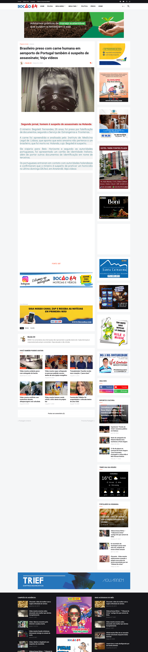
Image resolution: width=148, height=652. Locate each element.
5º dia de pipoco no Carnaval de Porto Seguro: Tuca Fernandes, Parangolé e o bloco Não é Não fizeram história (119, 452)
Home (19, 1)
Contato (33, 1)
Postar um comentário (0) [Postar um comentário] (56, 413)
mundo (32, 328)
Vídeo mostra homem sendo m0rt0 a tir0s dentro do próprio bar (55, 399)
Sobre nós (26, 1)
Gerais (32, 44)
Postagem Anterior (25, 421)
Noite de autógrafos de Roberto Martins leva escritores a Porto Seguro (119, 439)
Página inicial (24, 44)
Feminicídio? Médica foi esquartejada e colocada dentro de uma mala (80, 399)
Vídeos (92, 6)
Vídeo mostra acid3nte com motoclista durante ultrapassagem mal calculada (30, 399)
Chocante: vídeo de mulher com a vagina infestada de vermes (40, 603)
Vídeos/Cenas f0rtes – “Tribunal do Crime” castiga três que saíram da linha (119, 533)
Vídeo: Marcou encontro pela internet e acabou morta (38, 623)
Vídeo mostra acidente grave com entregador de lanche (30, 372)
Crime (100, 6)
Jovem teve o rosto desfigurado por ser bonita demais (117, 644)
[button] (123, 6)
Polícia (50, 6)
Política (84, 6)
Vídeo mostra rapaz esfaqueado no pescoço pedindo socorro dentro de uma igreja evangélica (56, 373)
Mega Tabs (72, 6)
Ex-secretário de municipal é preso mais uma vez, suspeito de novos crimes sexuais (118, 546)
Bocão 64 (31, 337)
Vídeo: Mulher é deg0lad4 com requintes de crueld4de (39, 643)
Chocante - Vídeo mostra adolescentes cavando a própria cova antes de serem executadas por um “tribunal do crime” (119, 560)
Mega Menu (60, 6)
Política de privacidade (43, 1)
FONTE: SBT (56, 264)
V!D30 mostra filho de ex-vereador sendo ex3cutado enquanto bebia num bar (117, 634)
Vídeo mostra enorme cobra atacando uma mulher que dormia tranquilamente (40, 613)
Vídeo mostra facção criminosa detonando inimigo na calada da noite (39, 633)
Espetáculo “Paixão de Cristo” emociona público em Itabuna (119, 429)
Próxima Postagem (87, 421)
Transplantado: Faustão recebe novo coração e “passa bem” (80, 372)
